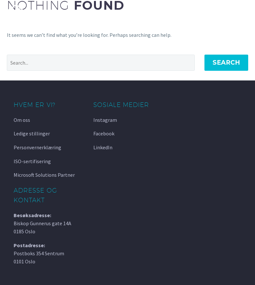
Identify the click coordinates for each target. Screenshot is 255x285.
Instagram (105, 120)
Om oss (22, 120)
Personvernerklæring (37, 147)
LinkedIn (102, 147)
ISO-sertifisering (32, 161)
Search (226, 62)
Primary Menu (242, 12)
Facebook (103, 133)
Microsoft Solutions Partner (44, 175)
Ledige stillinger (32, 133)
